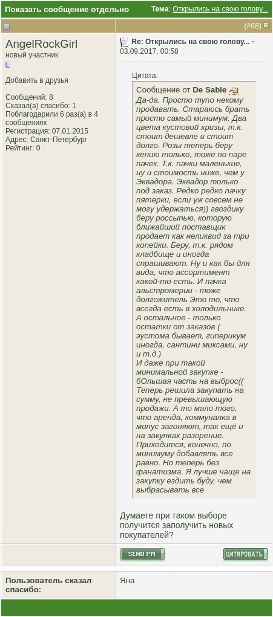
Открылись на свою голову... (220, 9)
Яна (127, 580)
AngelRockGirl (41, 43)
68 (254, 26)
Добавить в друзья (36, 80)
